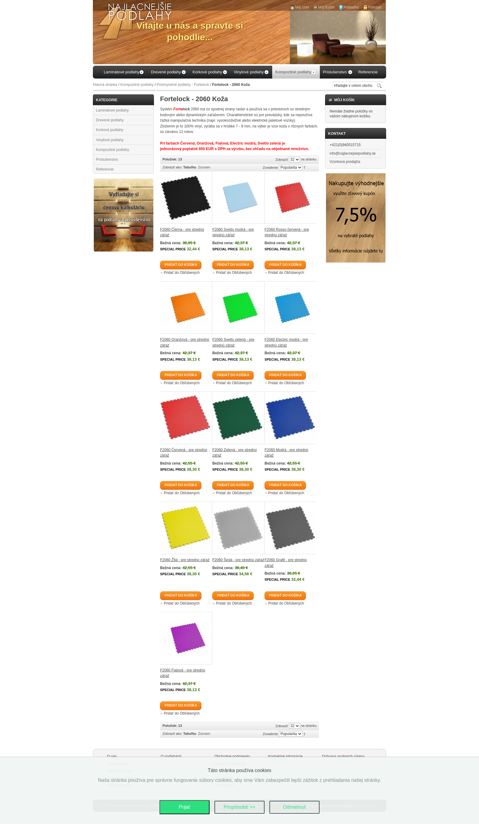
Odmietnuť (294, 807)
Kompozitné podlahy (137, 85)
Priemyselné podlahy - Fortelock (183, 85)
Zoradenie (270, 167)
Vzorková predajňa (345, 162)
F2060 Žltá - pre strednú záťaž (185, 560)
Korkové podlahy (109, 130)
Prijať (184, 807)
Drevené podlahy (110, 120)
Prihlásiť (375, 7)
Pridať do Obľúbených (181, 272)
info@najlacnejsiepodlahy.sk (353, 153)
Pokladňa (351, 7)
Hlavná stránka (105, 85)
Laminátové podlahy (112, 110)
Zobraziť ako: (172, 167)
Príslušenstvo (107, 159)
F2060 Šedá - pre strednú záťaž (238, 560)
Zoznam (204, 167)
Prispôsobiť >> (239, 807)
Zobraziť (282, 159)
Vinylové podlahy (110, 140)
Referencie (105, 169)
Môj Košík (326, 7)
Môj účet (302, 7)
